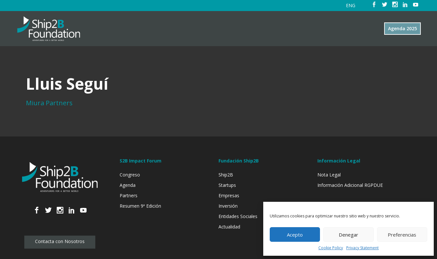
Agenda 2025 (402, 28)
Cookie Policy (330, 248)
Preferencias (402, 234)
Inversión (228, 206)
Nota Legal (329, 175)
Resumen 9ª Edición (140, 206)
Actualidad (229, 227)
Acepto (295, 234)
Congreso (130, 175)
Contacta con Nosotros (60, 241)
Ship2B (225, 175)
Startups (227, 185)
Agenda (128, 185)
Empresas (228, 195)
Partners (128, 195)
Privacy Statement (362, 248)
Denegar (348, 234)
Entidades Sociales (237, 216)
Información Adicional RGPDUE (350, 185)
